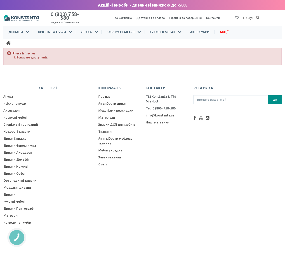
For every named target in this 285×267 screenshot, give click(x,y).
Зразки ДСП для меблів (116, 120)
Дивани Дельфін (16, 155)
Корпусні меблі (120, 28)
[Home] (8, 39)
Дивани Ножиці (15, 162)
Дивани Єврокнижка (19, 141)
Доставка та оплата (153, 16)
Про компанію (123, 16)
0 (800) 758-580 (65, 16)
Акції (224, 28)
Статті (103, 160)
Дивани (15, 28)
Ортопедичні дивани (19, 176)
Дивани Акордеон (17, 148)
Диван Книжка (14, 134)
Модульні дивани (17, 183)
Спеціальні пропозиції (20, 120)
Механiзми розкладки (115, 106)
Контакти (221, 16)
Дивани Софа (14, 169)
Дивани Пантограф (18, 204)
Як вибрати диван (112, 99)
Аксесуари (200, 28)
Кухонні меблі (162, 28)
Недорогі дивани (16, 127)
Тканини (105, 127)
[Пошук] (257, 16)
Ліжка (86, 28)
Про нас (104, 92)
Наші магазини (157, 118)
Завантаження (109, 153)
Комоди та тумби (17, 218)
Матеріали (106, 113)
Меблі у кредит (110, 146)
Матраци (10, 211)
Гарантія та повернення (191, 16)
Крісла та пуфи (52, 28)
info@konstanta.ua (160, 111)
